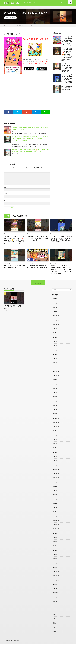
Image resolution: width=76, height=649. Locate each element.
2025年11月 (56, 329)
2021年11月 (56, 530)
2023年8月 (56, 442)
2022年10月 (56, 484)
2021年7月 (56, 547)
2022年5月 (56, 505)
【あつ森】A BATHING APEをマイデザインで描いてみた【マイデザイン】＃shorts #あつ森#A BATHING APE (37, 241)
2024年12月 (56, 375)
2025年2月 (56, 366)
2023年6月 (56, 451)
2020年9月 (56, 589)
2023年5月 (56, 455)
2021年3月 (56, 564)
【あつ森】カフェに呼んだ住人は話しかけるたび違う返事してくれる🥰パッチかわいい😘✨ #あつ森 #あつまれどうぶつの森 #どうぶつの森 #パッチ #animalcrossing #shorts (66, 56)
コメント (6, 172)
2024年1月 (56, 421)
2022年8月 (56, 493)
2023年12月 (56, 425)
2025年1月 (56, 371)
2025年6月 (56, 350)
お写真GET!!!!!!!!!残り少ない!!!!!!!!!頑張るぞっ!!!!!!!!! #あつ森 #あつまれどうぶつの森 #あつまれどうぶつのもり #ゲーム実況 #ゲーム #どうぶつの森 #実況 (61, 276)
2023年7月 (56, 446)
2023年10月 (56, 434)
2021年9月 (56, 539)
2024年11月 (56, 379)
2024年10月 (56, 383)
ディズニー (56, 615)
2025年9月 (56, 337)
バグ (54, 619)
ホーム (5, 8)
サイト (5, 202)
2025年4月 (56, 358)
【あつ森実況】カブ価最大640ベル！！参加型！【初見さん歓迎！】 (37, 273)
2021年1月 (56, 573)
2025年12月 (56, 324)
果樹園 (55, 636)
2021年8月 (56, 543)
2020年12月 (56, 577)
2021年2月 (56, 568)
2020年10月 (56, 585)
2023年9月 (56, 438)
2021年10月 (56, 535)
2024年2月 (56, 417)
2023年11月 (56, 430)
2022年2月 (56, 518)
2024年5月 (56, 404)
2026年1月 (56, 320)
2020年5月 (56, 606)
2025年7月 (56, 345)
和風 (54, 632)
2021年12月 (56, 526)
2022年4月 (56, 509)
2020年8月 (56, 594)
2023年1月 (56, 472)
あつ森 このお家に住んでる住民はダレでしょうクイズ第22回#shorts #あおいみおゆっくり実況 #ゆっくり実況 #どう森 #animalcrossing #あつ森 (30, 140)
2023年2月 (56, 467)
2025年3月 (56, 362)
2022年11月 (56, 480)
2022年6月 (56, 501)
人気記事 (12, 8)
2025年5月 (56, 354)
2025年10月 (56, 333)
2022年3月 (56, 514)
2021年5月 (56, 556)
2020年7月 (56, 598)
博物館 (55, 628)
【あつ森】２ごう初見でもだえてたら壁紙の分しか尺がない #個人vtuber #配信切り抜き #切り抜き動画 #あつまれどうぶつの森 (61, 242)
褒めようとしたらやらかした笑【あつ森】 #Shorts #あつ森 (66, 89)
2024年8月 (56, 392)
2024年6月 (56, 400)
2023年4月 (56, 459)
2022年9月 (56, 488)
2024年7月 (56, 396)
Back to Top (38, 292)
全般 (14, 19)
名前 (5, 188)
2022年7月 (56, 497)
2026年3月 (56, 312)
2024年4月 (56, 409)
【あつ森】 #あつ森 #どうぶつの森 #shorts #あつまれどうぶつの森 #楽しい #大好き (14, 316)
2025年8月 (56, 341)
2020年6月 (56, 602)
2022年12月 (56, 476)
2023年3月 (56, 463)
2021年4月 (56, 560)
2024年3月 (56, 413)
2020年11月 (56, 581)
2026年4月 (56, 308)
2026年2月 (56, 316)
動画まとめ (16, 645)
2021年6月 (56, 552)
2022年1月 (56, 522)
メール (5, 195)
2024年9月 (56, 388)
